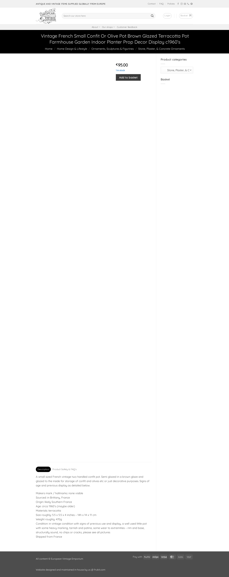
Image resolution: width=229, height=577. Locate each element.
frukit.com (99, 569)
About (96, 27)
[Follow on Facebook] (178, 4)
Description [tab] (43, 469)
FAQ (161, 3)
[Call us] (188, 4)
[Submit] (152, 16)
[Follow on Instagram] (182, 4)
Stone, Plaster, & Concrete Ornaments (161, 48)
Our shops (108, 27)
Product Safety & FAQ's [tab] (64, 469)
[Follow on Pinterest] (191, 4)
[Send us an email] (185, 4)
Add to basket (128, 77)
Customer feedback (127, 27)
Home (48, 48)
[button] (167, 16)
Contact (152, 3)
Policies (171, 3)
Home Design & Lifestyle (72, 48)
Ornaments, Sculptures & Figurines (112, 48)
